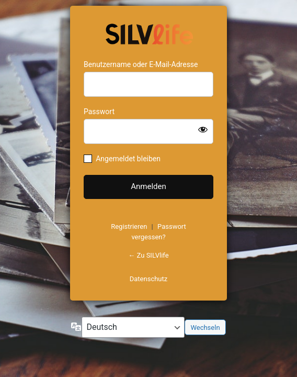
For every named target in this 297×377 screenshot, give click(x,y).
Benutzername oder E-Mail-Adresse (141, 64)
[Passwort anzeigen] (202, 129)
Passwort (99, 111)
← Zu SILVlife (148, 255)
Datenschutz (148, 279)
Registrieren (129, 226)
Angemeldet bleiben (128, 158)
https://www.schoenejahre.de (148, 33)
